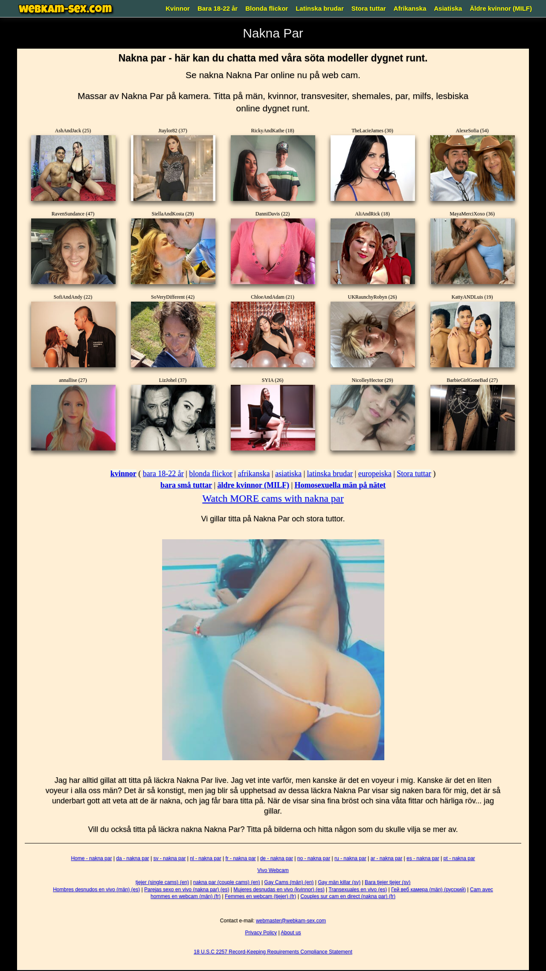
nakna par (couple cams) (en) (226, 882)
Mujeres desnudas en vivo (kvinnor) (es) (278, 890)
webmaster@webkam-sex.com (291, 921)
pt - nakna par (459, 858)
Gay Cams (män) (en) (289, 882)
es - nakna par (423, 858)
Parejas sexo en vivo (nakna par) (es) (186, 890)
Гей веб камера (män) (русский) (428, 890)
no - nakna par (313, 858)
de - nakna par (276, 858)
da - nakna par (132, 858)
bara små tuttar (186, 485)
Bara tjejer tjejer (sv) (387, 882)
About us (291, 933)
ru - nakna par (350, 858)
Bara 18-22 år (217, 8)
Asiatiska (448, 8)
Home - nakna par (91, 858)
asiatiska (288, 473)
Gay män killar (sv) (339, 882)
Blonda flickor (266, 8)
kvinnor (123, 473)
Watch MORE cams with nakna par (272, 498)
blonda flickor (210, 473)
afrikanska (254, 473)
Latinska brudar (320, 8)
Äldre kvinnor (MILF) (501, 8)
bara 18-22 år (163, 473)
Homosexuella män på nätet (340, 485)
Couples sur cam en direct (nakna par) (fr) (347, 896)
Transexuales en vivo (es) (357, 890)
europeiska (375, 473)
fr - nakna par (240, 858)
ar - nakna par (387, 858)
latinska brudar (330, 473)
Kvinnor (178, 8)
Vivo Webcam (273, 870)
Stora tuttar (368, 8)
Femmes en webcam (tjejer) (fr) (260, 896)
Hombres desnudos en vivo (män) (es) (96, 890)
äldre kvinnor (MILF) (253, 485)
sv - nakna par (169, 858)
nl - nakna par (205, 858)
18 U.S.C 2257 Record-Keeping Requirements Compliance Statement (273, 952)
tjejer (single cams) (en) (162, 882)
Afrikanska (410, 8)
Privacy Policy (261, 933)
